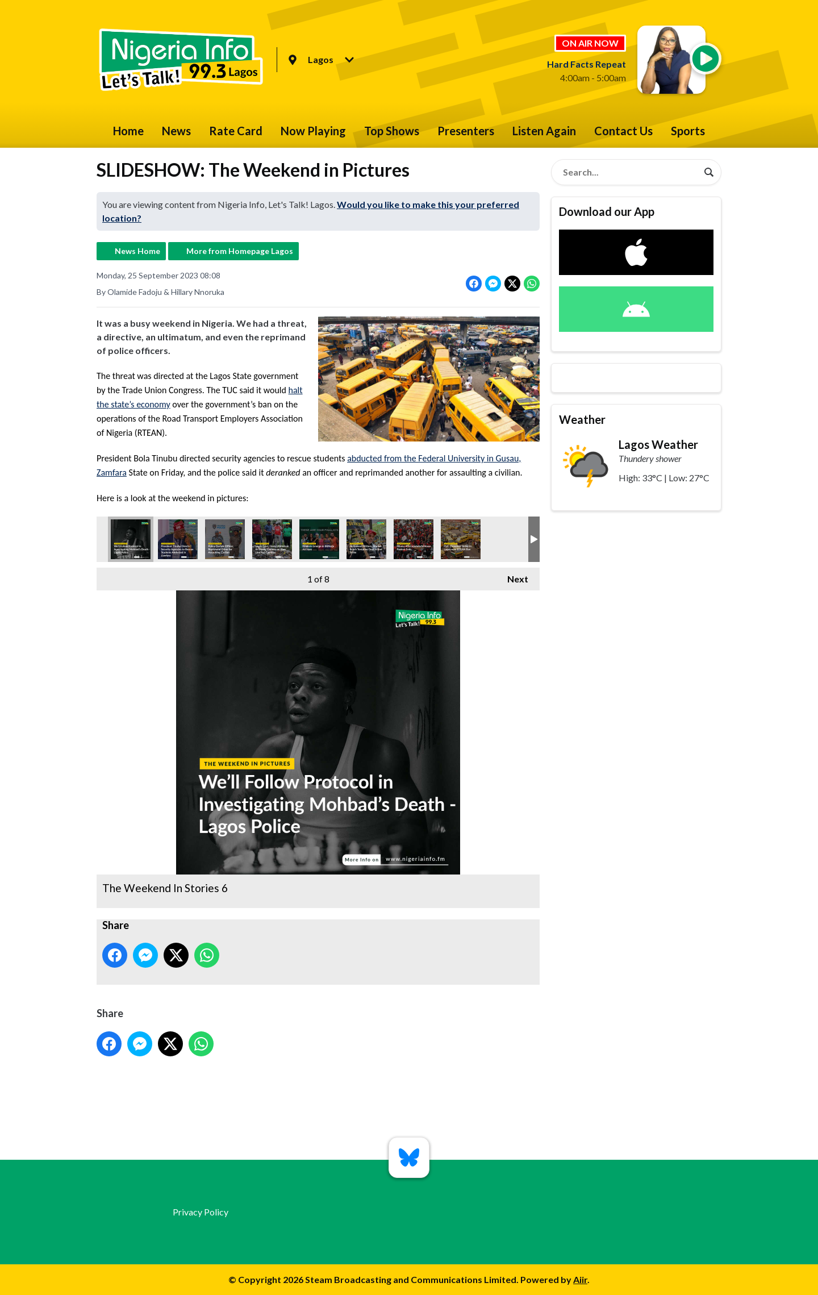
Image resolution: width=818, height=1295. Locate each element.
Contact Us (623, 131)
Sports (688, 131)
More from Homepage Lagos (239, 251)
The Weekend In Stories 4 (366, 539)
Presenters (465, 131)
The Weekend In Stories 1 (178, 539)
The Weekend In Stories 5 (272, 539)
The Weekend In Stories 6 (131, 539)
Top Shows (391, 131)
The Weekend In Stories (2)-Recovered (461, 539)
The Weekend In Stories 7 (225, 539)
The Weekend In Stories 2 (413, 539)
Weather (582, 419)
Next (512, 576)
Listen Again (544, 131)
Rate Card (235, 131)
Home (128, 131)
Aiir (580, 1279)
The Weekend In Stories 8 (319, 539)
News (176, 131)
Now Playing (313, 131)
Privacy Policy (200, 1211)
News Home (137, 251)
